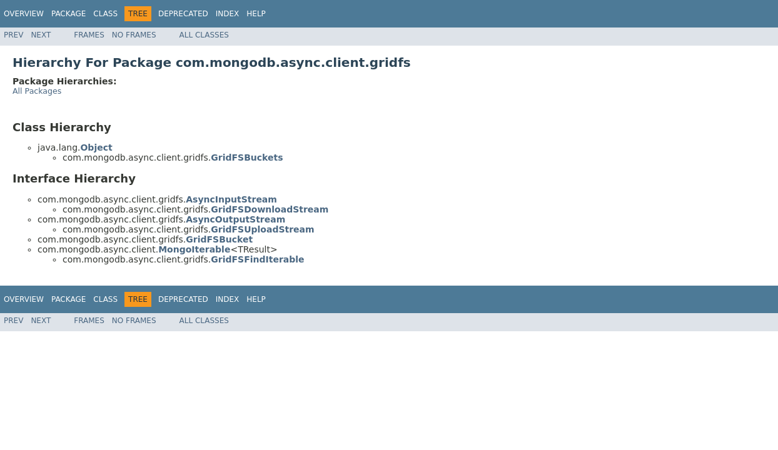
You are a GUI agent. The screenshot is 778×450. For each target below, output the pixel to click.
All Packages (37, 91)
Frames (89, 35)
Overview (24, 13)
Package (68, 13)
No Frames (134, 35)
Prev (13, 35)
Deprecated (183, 13)
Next (41, 35)
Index (228, 13)
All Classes (204, 35)
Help (256, 13)
